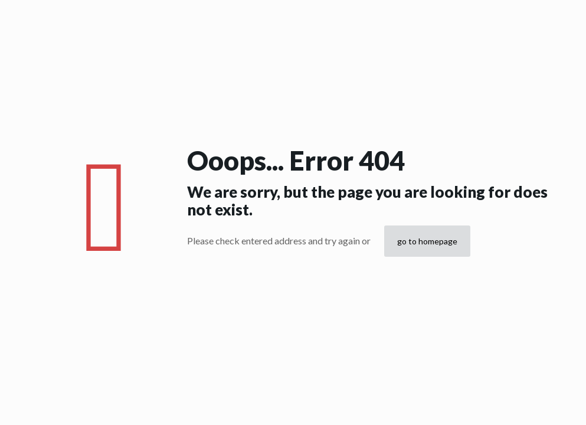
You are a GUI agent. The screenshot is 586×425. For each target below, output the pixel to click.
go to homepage (427, 241)
